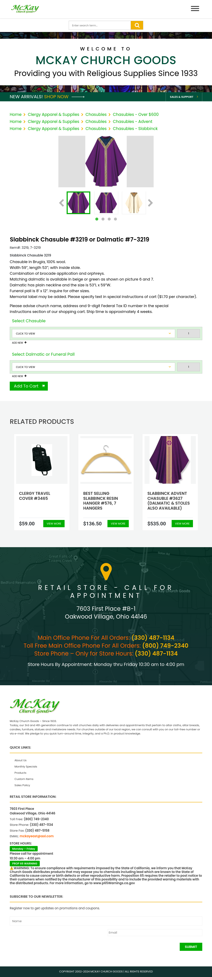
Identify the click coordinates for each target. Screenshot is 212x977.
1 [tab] (97, 219)
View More (54, 524)
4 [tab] (115, 219)
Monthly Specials (25, 767)
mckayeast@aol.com (37, 836)
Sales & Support (181, 97)
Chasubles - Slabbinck (135, 128)
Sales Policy (22, 785)
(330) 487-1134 (152, 638)
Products (20, 773)
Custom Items (23, 779)
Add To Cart (26, 386)
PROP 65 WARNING (24, 863)
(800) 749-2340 (165, 646)
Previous (61, 203)
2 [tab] (103, 219)
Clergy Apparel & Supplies (53, 114)
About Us (20, 760)
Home (16, 114)
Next (151, 203)
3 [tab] (109, 219)
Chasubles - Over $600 (136, 114)
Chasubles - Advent (132, 121)
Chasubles (96, 114)
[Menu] (195, 9)
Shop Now (64, 96)
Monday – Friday (23, 849)
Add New (17, 342)
